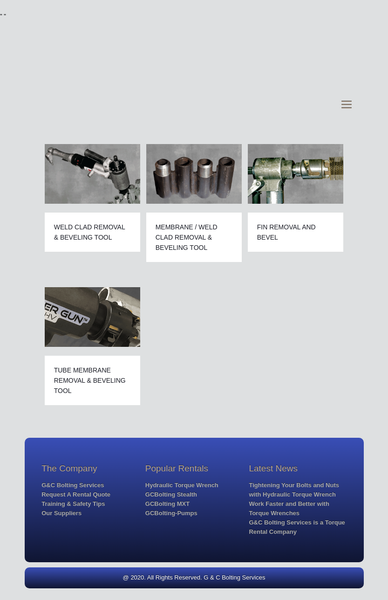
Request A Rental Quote (75, 494)
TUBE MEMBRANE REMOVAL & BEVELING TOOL (90, 380)
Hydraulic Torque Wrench (181, 485)
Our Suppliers (61, 513)
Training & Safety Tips (73, 503)
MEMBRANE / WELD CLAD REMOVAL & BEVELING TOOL (187, 237)
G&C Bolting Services (72, 485)
